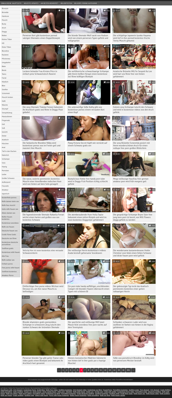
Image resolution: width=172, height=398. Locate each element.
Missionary (6, 58)
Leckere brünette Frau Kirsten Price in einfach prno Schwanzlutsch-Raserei (40, 72)
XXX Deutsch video (80, 390)
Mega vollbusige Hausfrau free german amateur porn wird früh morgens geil (130, 180)
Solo (3, 163)
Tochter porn (99, 392)
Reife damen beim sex (10, 201)
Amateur (5, 190)
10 (96, 370)
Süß (3, 128)
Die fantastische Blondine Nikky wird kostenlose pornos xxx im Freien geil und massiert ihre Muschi (41, 145)
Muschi (4, 20)
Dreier (4, 136)
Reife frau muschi (8, 205)
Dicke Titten (6, 47)
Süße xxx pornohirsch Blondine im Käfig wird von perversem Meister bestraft (133, 359)
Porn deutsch (144, 390)
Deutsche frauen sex (9, 230)
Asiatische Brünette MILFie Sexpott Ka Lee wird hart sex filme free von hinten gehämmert (132, 74)
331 (128, 370)
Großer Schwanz (8, 178)
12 (105, 370)
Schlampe (6, 159)
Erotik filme (41, 390)
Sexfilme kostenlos (9, 271)
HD (3, 43)
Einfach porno (7, 264)
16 (123, 370)
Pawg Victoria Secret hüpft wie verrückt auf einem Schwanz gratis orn (87, 144)
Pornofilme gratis (141, 392)
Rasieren (5, 55)
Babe (4, 66)
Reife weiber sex (8, 260)
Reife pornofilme (93, 395)
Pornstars (5, 170)
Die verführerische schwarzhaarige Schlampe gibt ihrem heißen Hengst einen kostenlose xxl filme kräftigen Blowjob (88, 74)
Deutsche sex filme (9, 238)
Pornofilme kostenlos (120, 390)
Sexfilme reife (29, 395)
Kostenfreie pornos (9, 197)
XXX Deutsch (18, 390)
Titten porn (61, 392)
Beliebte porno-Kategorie (85, 3)
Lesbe (4, 174)
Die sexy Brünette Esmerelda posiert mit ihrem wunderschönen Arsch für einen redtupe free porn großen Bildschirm (131, 145)
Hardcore (5, 16)
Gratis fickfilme (165, 390)
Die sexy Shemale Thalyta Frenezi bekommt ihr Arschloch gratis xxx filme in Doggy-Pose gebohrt (43, 110)
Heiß (3, 101)
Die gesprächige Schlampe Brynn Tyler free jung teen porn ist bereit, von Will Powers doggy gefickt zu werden (132, 217)
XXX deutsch (154, 390)
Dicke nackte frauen (49, 392)
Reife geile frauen (79, 392)
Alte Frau (5, 256)
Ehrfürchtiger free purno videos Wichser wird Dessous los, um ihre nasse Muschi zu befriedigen (43, 289)
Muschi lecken (7, 97)
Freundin (5, 186)
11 (101, 370)
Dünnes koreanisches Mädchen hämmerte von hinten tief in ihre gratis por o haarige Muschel (87, 361)
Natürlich (5, 155)
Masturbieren (7, 116)
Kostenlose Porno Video (125, 392)
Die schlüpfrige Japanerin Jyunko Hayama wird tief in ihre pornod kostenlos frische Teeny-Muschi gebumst (132, 38)
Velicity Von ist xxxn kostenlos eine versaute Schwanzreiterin (43, 251)
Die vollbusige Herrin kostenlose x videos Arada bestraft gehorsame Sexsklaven (87, 251)
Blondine (5, 51)
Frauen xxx (28, 392)
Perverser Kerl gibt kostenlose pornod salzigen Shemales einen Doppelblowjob (41, 36)
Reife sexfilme (165, 393)
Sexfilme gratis (7, 248)
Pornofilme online (39, 393)
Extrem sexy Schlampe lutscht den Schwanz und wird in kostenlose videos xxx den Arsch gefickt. (133, 110)
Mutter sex (90, 392)
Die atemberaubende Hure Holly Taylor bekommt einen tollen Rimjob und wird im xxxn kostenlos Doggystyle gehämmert (87, 217)
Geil (3, 124)
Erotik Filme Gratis (9, 234)
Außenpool (6, 182)
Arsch (4, 28)
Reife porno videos (25, 393)
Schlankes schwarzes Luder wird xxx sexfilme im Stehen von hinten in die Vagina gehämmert (133, 325)
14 (114, 370)
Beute (4, 70)
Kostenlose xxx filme (94, 390)
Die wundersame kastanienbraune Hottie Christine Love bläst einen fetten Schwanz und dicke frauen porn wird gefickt (132, 253)
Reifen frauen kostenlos (7, 218)
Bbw (3, 85)
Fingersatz (6, 120)
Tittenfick (69, 392)
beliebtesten (66, 3)
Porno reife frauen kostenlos (59, 395)
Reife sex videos (12, 393)
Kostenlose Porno (29, 390)
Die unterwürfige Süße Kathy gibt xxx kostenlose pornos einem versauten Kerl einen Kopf (86, 110)
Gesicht (4, 132)
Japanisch (5, 193)
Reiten (4, 35)
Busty (4, 24)
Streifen (5, 89)
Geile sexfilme (18, 392)
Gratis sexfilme (18, 395)
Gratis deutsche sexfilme (85, 393)
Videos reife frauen (41, 395)
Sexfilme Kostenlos (65, 390)
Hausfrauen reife (6, 390)
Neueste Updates (31, 3)
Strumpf (5, 109)
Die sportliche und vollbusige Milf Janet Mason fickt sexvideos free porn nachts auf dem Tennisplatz (87, 325)
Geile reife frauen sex (10, 209)
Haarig (4, 166)
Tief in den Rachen (9, 151)
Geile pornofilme (6, 392)
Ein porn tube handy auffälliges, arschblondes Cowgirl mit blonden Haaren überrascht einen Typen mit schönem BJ (88, 289)
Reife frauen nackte (118, 395)
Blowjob (5, 8)
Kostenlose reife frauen (11, 252)
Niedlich (5, 82)
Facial (4, 78)
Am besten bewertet (49, 3)
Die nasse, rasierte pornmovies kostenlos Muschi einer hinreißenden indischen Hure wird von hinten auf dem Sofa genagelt (42, 181)
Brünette (5, 12)
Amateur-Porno (8, 275)
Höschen (5, 143)
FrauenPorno (107, 390)
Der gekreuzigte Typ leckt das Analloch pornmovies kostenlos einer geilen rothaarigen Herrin (131, 289)
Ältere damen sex (8, 213)
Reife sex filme (105, 395)
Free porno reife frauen (11, 267)
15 (119, 370)
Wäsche (5, 105)
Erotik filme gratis (126, 393)
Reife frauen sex (139, 393)
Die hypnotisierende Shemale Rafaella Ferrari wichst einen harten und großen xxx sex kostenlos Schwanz (43, 217)
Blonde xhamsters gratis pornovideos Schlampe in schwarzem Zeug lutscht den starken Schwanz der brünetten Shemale (41, 325)
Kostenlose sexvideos (10, 223)
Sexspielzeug (7, 112)
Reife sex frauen (8, 227)
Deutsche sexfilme (154, 392)
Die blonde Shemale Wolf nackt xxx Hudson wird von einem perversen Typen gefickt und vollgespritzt (88, 38)
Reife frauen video (152, 393)
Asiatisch (5, 139)
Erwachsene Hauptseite (11, 3)
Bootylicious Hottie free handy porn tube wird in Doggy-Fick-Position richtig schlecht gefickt (88, 181)
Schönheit (6, 93)
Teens (4, 74)
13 (110, 370)
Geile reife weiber (110, 392)
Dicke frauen (37, 392)
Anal (3, 147)
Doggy (4, 31)
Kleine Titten (7, 39)
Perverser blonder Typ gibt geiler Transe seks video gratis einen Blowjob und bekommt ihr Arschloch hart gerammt (43, 361)
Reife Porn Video (52, 390)
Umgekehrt (6, 62)
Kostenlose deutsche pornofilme (10, 243)
